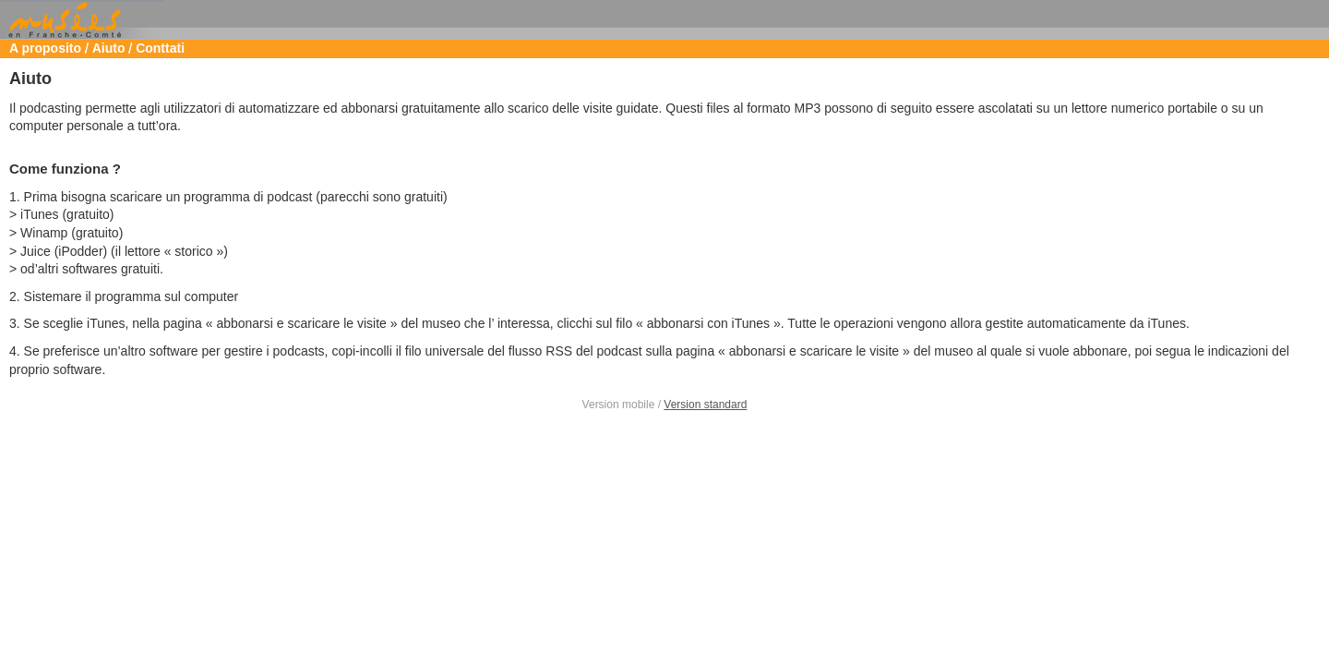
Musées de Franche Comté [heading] (664, 20)
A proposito (45, 48)
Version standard (705, 404)
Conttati (160, 48)
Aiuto (109, 48)
